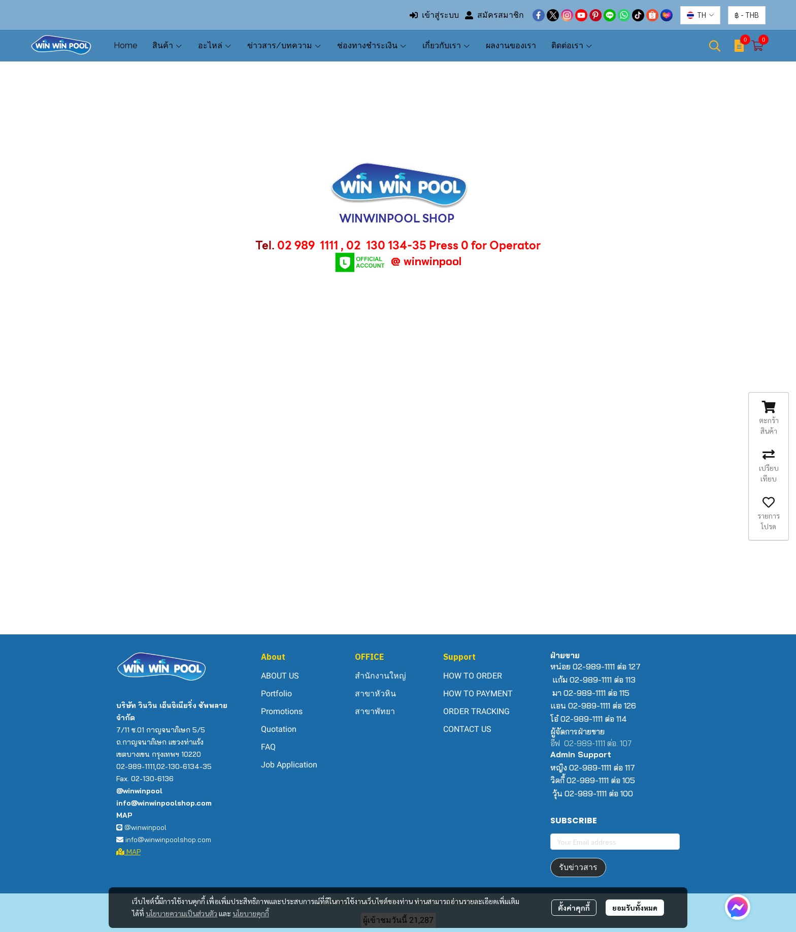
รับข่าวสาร (578, 867)
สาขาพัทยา (375, 711)
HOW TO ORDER (472, 676)
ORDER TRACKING (476, 711)
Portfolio (276, 693)
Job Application (289, 764)
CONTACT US (467, 729)
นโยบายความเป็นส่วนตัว (181, 913)
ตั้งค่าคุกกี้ (574, 907)
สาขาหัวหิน (375, 693)
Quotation (278, 729)
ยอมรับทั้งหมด (634, 907)
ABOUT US (280, 676)
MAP (128, 851)
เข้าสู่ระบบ (434, 15)
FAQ (268, 747)
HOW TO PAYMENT (478, 693)
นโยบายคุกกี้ (251, 913)
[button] (700, 15)
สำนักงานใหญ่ (380, 676)
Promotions (282, 711)
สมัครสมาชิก (494, 15)
